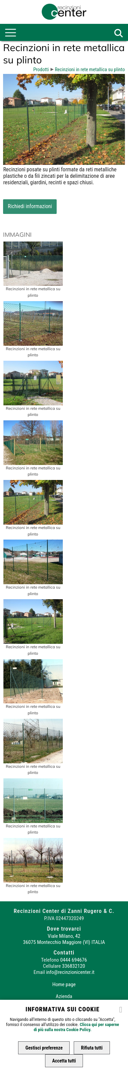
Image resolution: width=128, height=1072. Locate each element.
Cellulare (52, 966)
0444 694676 (73, 960)
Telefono (50, 960)
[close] (121, 1009)
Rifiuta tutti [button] (91, 1048)
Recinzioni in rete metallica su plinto (90, 70)
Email (39, 972)
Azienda (64, 996)
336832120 (73, 966)
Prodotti (41, 70)
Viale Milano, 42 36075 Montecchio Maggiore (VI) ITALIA (64, 939)
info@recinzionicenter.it (70, 972)
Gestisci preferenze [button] (43, 1048)
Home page (63, 984)
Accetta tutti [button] (64, 1060)
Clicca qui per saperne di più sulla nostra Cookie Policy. (76, 1027)
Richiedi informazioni (30, 206)
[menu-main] (10, 32)
